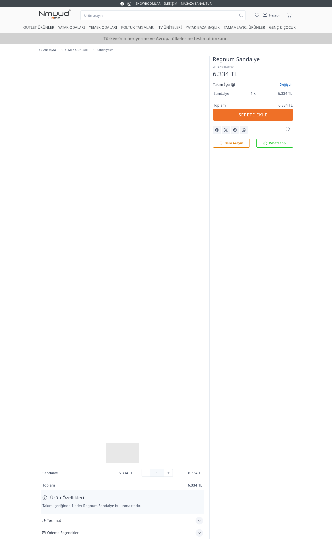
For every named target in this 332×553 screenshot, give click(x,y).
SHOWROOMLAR (148, 3)
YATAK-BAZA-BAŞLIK (203, 27)
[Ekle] (168, 472)
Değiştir (286, 84)
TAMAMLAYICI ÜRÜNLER (244, 27)
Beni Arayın (231, 143)
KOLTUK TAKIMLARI (138, 27)
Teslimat (51, 520)
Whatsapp (275, 143)
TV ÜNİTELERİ (170, 27)
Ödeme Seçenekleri (61, 532)
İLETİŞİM (170, 3)
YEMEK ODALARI (103, 27)
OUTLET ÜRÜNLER (38, 27)
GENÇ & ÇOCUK (282, 27)
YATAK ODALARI (71, 27)
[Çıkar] (146, 472)
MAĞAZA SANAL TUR (196, 3)
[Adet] (157, 472)
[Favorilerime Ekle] (287, 129)
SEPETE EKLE (253, 115)
